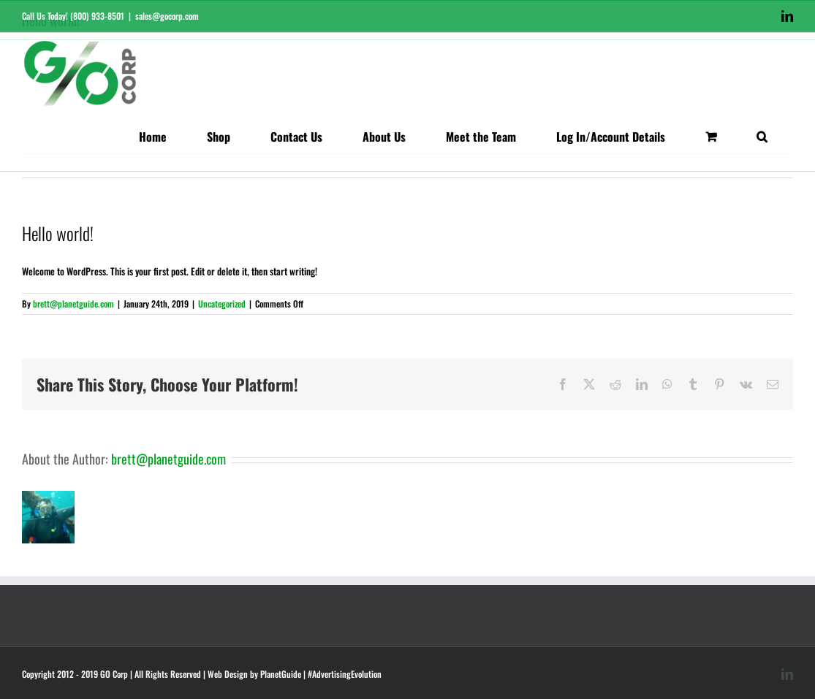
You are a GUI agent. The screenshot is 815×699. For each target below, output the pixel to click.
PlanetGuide (280, 674)
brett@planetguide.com (73, 303)
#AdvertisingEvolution (345, 674)
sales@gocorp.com (167, 15)
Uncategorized (222, 303)
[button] (762, 136)
